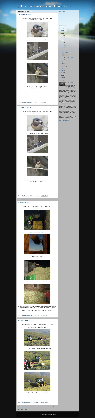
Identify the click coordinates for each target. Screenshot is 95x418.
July (63, 50)
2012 (62, 75)
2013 (62, 74)
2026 (62, 26)
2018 (62, 38)
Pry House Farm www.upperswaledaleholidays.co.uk (43, 6)
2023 (62, 30)
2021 (62, 33)
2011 (62, 77)
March (63, 64)
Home (37, 406)
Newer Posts (21, 406)
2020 (62, 35)
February (64, 66)
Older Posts (53, 406)
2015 (62, 70)
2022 (62, 31)
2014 (62, 72)
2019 (62, 37)
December (64, 43)
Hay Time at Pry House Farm (26, 320)
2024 (62, 28)
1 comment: (36, 102)
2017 (62, 40)
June (63, 59)
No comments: (37, 195)
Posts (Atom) (26, 409)
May (63, 61)
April (63, 63)
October (63, 47)
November (64, 45)
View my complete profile (64, 120)
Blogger (54, 414)
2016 (62, 42)
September (64, 49)
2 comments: (36, 315)
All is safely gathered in (24, 202)
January (63, 68)
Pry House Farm (70, 82)
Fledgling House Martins (24, 14)
